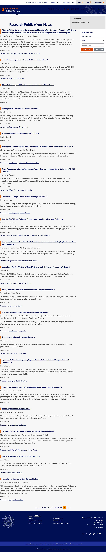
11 (39, 507)
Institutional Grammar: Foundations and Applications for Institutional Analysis (32, 387)
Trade (24, 353)
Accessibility (39, 544)
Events (77, 9)
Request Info (98, 2)
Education (12, 283)
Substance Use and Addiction (29, 163)
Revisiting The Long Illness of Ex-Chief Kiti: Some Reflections (25, 60)
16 (55, 507)
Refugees (12, 425)
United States (35, 53)
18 (61, 507)
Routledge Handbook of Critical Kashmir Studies (21, 479)
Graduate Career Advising (35, 523)
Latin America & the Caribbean (39, 235)
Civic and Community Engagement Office (36, 2)
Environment (13, 235)
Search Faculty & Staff (68, 2)
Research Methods (15, 306)
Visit (88, 2)
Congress (12, 381)
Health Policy (13, 163)
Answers (30, 518)
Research (66, 9)
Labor (19, 283)
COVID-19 (13, 450)
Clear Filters (99, 49)
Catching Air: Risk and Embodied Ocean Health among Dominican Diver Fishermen (33, 219)
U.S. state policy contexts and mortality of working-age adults (25, 312)
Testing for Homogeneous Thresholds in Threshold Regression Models (28, 290)
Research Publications (17, 15)
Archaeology (28, 190)
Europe (20, 53)
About (83, 9)
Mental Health (23, 261)
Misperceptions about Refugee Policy (16, 409)
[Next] (70, 507)
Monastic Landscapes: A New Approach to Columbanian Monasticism (28, 85)
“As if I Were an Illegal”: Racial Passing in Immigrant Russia (24, 196)
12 (42, 507)
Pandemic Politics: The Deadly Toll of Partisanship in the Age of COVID (28, 431)
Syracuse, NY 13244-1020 (95, 525)
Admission (59, 9)
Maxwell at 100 (55, 2)
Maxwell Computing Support (61, 523)
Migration (21, 213)
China (11, 353)
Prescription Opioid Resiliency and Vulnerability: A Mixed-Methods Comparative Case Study (37, 146)
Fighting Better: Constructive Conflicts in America (21, 108)
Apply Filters (87, 49)
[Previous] (36, 507)
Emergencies (48, 544)
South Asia (19, 500)
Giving (100, 9)
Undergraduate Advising (35, 521)
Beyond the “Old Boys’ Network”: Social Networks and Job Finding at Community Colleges (36, 267)
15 (51, 507)
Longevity (22, 331)
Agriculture (13, 261)
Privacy (72, 544)
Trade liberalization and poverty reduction (18, 337)
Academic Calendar (29, 544)
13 (45, 507)
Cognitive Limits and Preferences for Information (21, 456)
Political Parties (21, 381)
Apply (79, 2)
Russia (27, 213)
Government (13, 127)
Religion (12, 500)
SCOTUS (26, 53)
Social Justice (32, 261)
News (72, 9)
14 (48, 507)
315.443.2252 (98, 527)
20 (67, 507)
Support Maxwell (58, 518)
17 (58, 507)
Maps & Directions (58, 544)
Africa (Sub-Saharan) (16, 78)
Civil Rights (13, 53)
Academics (51, 9)
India (15, 353)
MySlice (66, 544)
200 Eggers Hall (98, 522)
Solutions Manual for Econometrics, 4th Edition (20, 133)
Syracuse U (79, 544)
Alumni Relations (91, 9)
